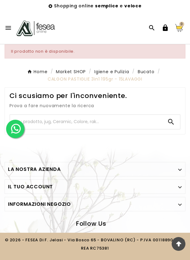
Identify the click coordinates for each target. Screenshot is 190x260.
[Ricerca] (86, 122)
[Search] (171, 122)
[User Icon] (165, 28)
